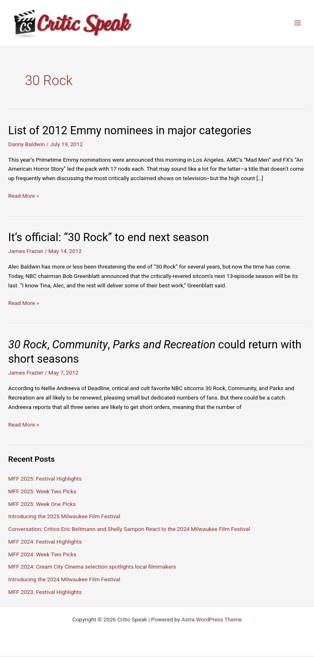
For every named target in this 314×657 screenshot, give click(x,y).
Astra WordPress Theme (212, 620)
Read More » (23, 197)
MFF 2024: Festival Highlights (45, 543)
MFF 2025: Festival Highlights (45, 479)
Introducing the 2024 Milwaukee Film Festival (64, 581)
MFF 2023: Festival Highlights (45, 593)
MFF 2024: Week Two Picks (42, 555)
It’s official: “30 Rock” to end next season (108, 239)
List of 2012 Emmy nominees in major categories (129, 131)
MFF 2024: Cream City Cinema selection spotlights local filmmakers (92, 568)
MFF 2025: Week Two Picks (42, 492)
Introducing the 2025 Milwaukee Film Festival (64, 518)
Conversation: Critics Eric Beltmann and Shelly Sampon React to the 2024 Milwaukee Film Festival (129, 530)
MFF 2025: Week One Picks (42, 505)
